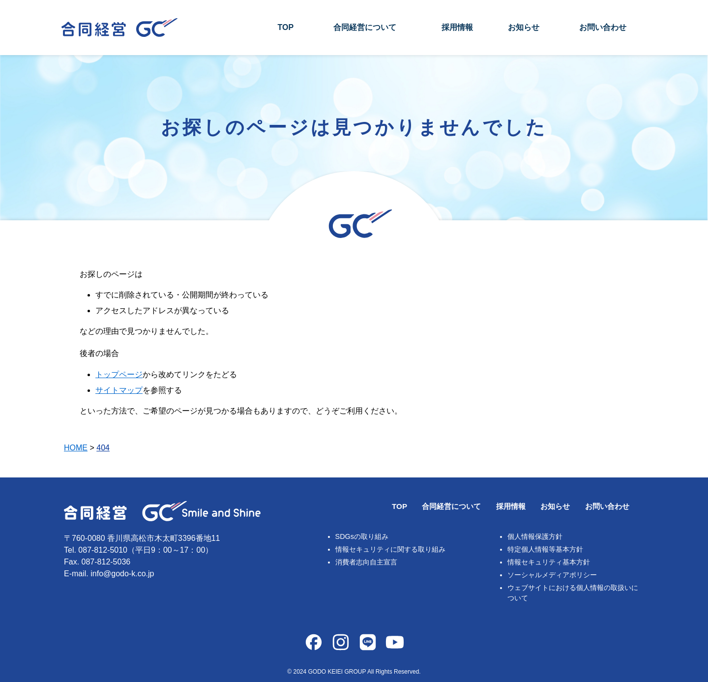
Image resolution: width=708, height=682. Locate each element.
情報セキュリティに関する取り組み (390, 549)
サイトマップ (119, 390)
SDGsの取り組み (361, 536)
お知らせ (523, 27)
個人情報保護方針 (534, 536)
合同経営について (364, 27)
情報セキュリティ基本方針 (548, 562)
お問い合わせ (602, 27)
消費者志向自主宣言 (366, 562)
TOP (285, 27)
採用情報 (457, 27)
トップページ (119, 374)
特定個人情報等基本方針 (545, 549)
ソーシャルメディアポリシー (552, 575)
